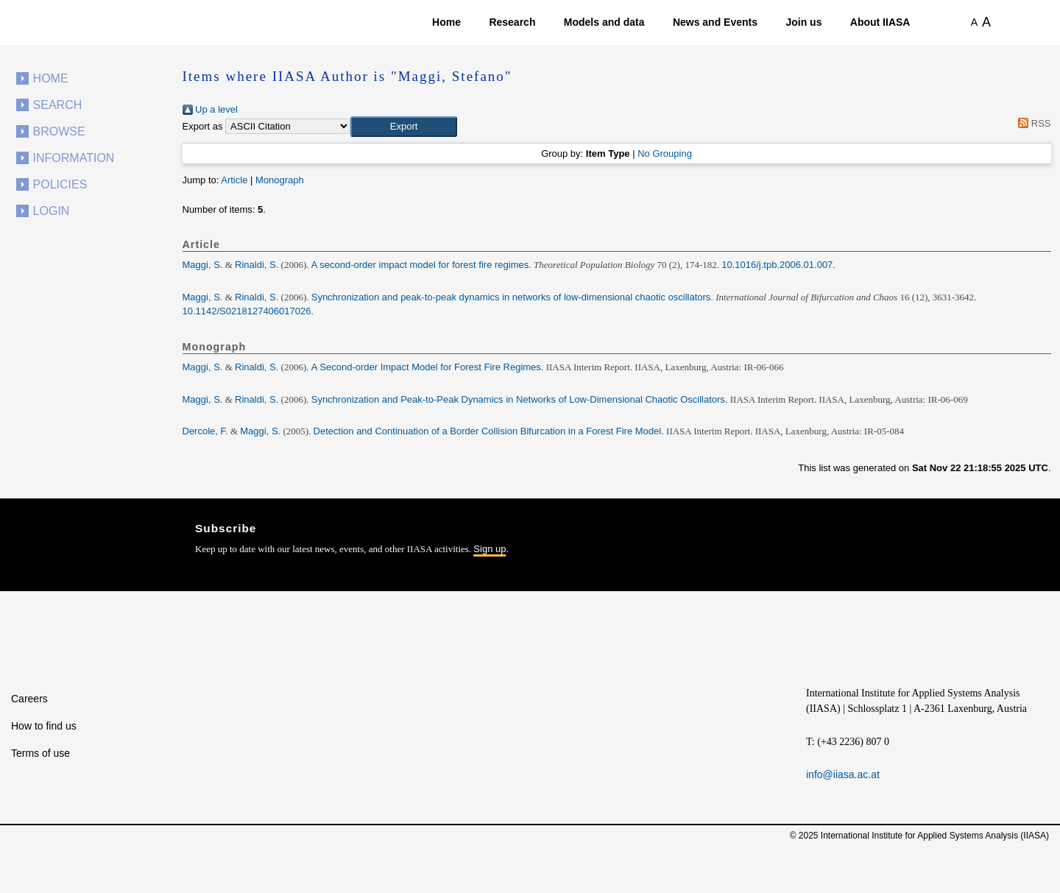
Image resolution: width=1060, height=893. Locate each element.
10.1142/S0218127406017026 (247, 311)
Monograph (279, 180)
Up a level (210, 109)
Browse (59, 131)
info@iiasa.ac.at (843, 774)
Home (446, 22)
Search (57, 105)
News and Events (715, 22)
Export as (203, 126)
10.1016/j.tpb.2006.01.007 (777, 264)
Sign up (489, 548)
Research (512, 22)
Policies (60, 184)
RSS (1032, 123)
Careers (29, 699)
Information (74, 158)
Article (234, 180)
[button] (403, 126)
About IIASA (880, 22)
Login (51, 211)
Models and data (604, 22)
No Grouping (664, 153)
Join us (803, 22)
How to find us (44, 726)
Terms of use (40, 753)
